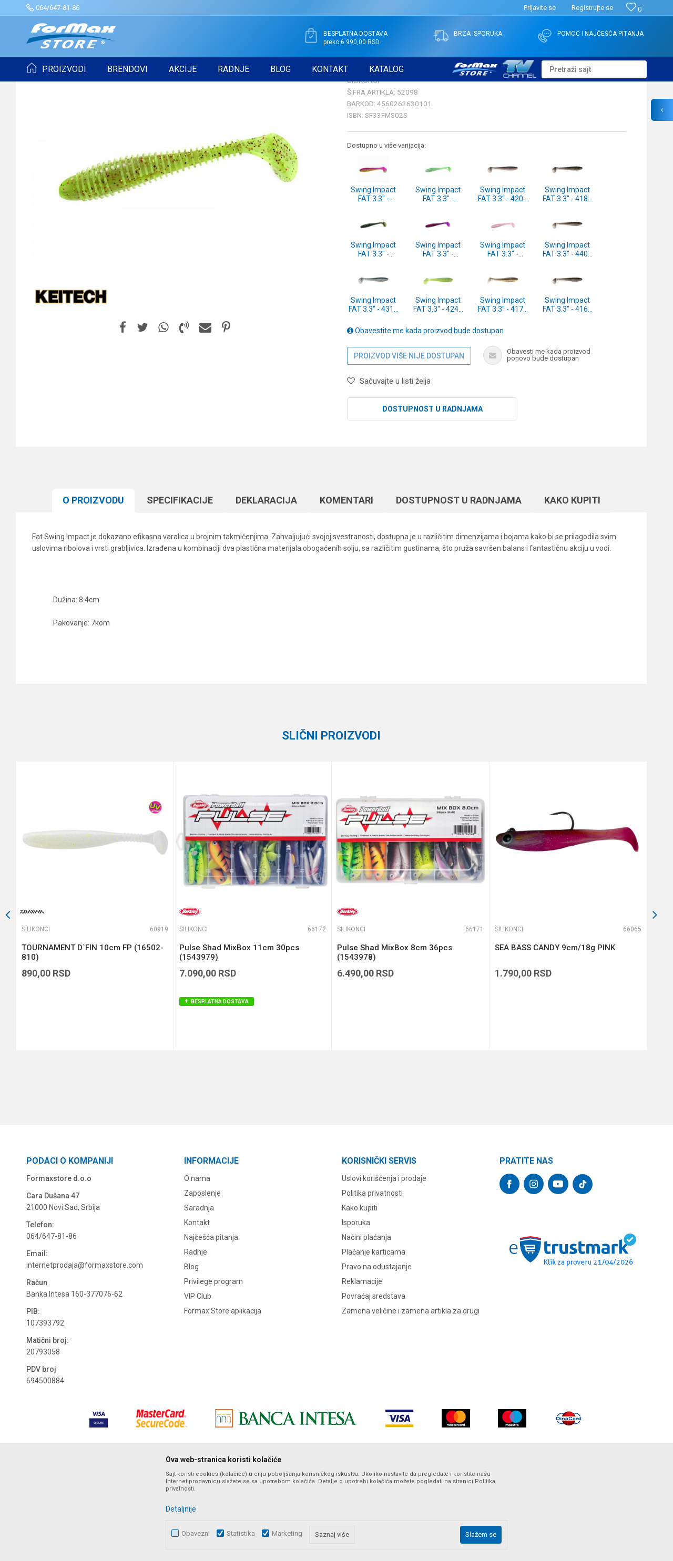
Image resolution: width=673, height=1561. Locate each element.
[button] (594, 69)
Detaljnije (181, 1509)
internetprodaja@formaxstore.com (84, 1346)
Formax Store (45, 88)
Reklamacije (362, 1363)
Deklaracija (266, 581)
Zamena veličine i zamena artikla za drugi (411, 1392)
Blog (191, 1348)
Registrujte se (592, 8)
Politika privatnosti (372, 1274)
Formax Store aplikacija (222, 1392)
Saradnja (199, 1289)
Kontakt (197, 1304)
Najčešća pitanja (211, 1318)
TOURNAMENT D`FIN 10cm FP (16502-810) (93, 1033)
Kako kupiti (572, 581)
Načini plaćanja (366, 1318)
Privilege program (213, 1363)
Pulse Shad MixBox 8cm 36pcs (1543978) (394, 1033)
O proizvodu (93, 581)
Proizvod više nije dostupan (409, 437)
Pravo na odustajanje (377, 1348)
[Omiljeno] (633, 9)
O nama (197, 1260)
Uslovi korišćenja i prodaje (384, 1260)
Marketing (287, 1533)
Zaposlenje (202, 1274)
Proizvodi (86, 88)
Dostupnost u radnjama (432, 490)
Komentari (346, 581)
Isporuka (356, 1304)
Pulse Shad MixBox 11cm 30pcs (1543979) (239, 1033)
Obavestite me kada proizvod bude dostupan (425, 412)
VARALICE (122, 88)
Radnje (195, 1333)
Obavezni (195, 1533)
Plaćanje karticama (373, 1333)
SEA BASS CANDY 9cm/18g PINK (555, 1029)
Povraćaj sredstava (373, 1377)
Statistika (241, 1533)
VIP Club (197, 1377)
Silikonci (157, 88)
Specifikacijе (180, 581)
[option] (95, 987)
